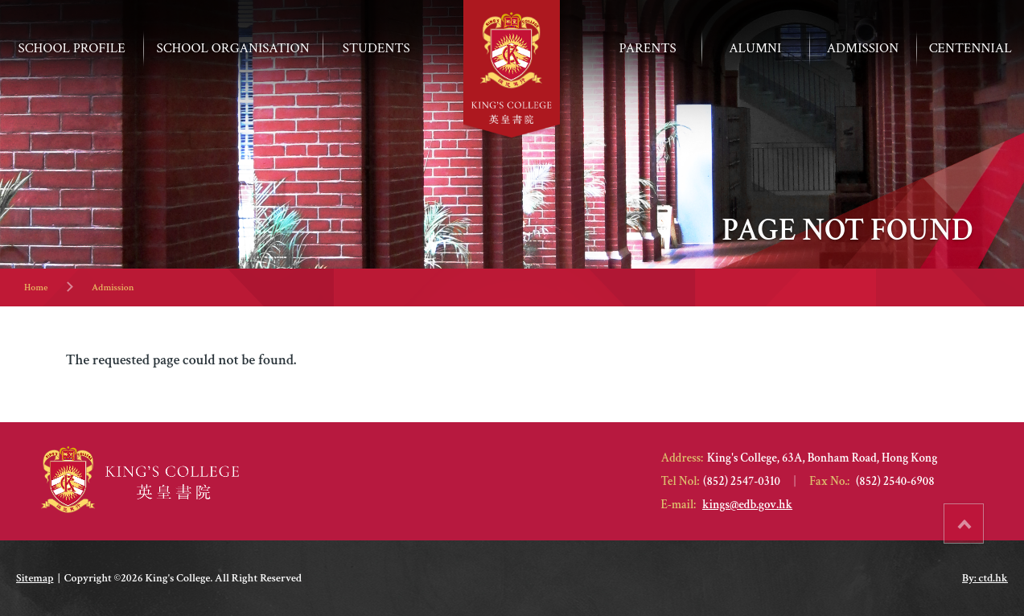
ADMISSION (863, 48)
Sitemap (34, 578)
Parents (647, 48)
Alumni (755, 48)
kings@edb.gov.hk (747, 504)
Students (376, 48)
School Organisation (233, 48)
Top (983, 518)
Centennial (970, 48)
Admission (113, 287)
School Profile (72, 48)
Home (35, 287)
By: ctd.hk (985, 578)
